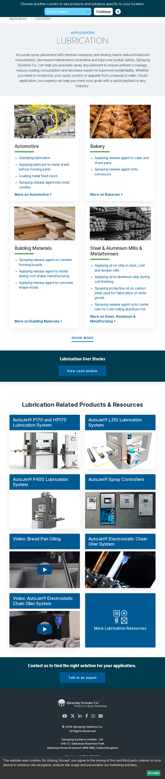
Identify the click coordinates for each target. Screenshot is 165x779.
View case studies (82, 371)
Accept (153, 773)
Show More (82, 338)
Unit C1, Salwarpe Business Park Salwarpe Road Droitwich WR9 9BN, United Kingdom (82, 743)
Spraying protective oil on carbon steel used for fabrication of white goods (121, 293)
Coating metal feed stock (38, 176)
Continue (103, 11)
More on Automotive (32, 194)
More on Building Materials (37, 321)
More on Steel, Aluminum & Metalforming (113, 318)
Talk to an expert (82, 677)
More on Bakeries (105, 194)
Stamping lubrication (34, 158)
